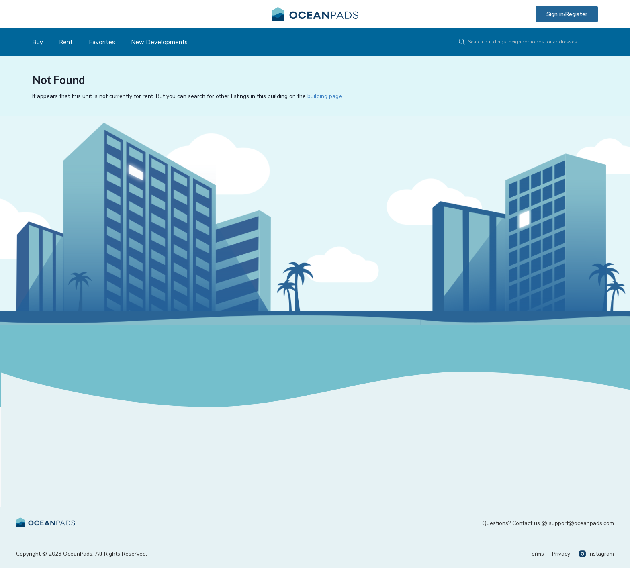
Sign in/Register (566, 14)
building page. (325, 96)
